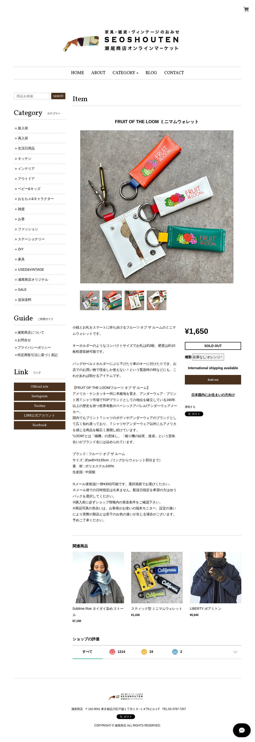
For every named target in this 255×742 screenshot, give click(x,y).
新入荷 (23, 128)
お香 (21, 219)
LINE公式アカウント (39, 415)
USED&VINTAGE (31, 269)
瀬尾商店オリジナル (33, 279)
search (58, 96)
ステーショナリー (31, 239)
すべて (87, 652)
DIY (20, 249)
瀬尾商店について (30, 332)
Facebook (40, 425)
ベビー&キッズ (29, 189)
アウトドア (26, 179)
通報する (190, 406)
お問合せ (24, 340)
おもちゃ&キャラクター (36, 199)
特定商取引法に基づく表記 (37, 355)
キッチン (24, 158)
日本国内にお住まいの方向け (213, 395)
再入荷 (23, 138)
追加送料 (24, 300)
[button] (125, 73)
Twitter (39, 406)
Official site (39, 387)
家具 (21, 259)
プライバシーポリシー (34, 347)
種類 (188, 357)
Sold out (213, 379)
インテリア (26, 168)
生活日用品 (26, 148)
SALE (22, 289)
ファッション (28, 229)
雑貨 (21, 209)
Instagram (40, 396)
